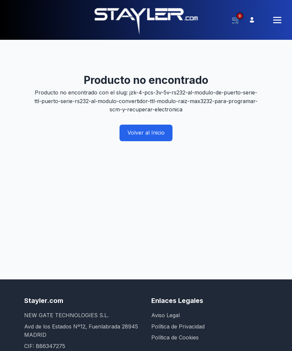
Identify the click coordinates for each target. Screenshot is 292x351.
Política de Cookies (175, 337)
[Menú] (277, 20)
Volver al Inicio (146, 132)
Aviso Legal (165, 315)
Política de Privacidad (178, 326)
